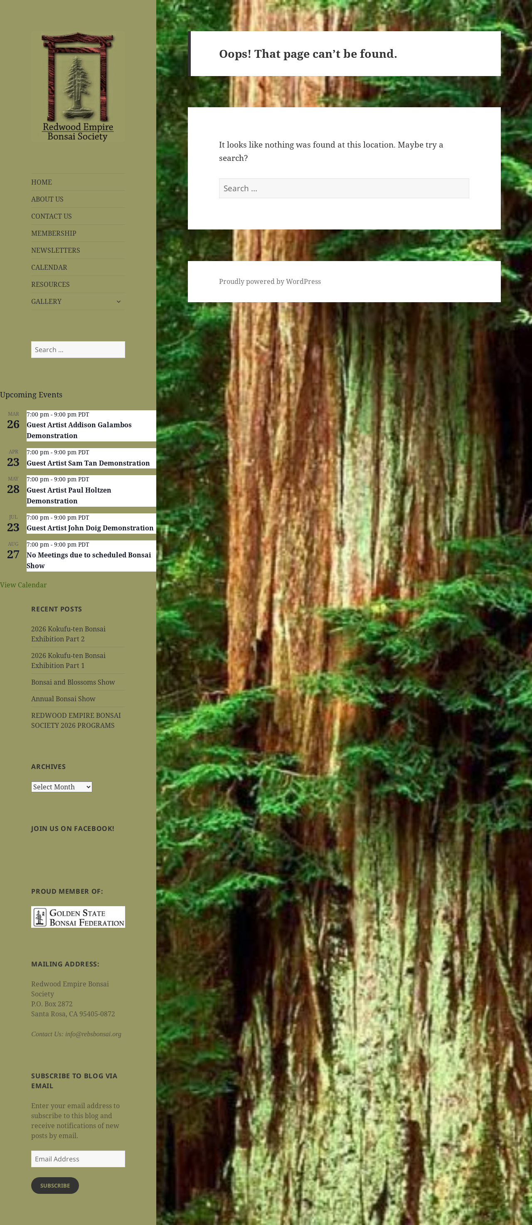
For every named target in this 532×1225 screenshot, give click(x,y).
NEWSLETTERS (55, 250)
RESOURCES (50, 284)
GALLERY (46, 301)
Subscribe (55, 1185)
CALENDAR (49, 267)
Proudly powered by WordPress (270, 281)
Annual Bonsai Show (63, 698)
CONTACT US (51, 216)
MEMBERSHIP (53, 233)
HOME (41, 182)
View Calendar (23, 584)
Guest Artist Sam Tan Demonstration (88, 463)
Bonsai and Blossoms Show (73, 682)
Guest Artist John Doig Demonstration (90, 527)
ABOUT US (47, 199)
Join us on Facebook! (73, 828)
